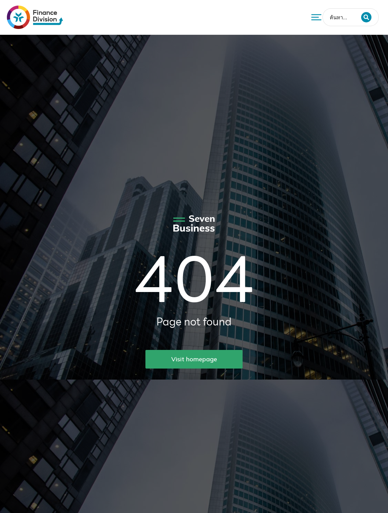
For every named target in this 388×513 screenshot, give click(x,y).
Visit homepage (194, 359)
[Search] (366, 17)
